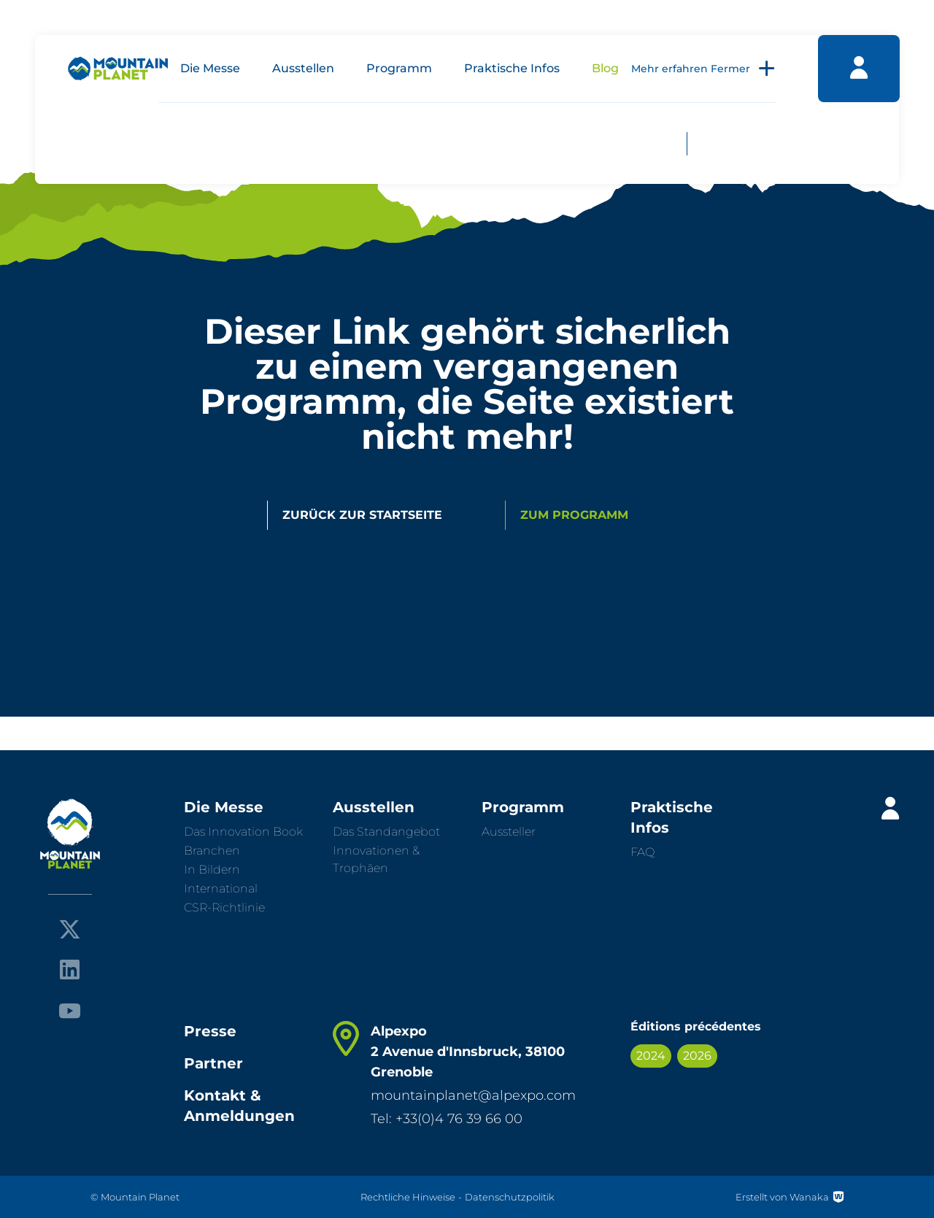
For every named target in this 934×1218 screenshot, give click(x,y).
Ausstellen (303, 68)
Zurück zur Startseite (362, 515)
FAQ (642, 852)
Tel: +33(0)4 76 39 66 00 (446, 1119)
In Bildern (212, 869)
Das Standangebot (386, 832)
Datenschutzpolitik (510, 1197)
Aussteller (509, 832)
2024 (650, 1056)
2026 (697, 1056)
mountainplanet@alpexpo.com (473, 1095)
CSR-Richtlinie (224, 907)
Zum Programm (574, 515)
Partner (213, 1063)
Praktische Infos (512, 68)
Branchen (212, 850)
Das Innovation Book (243, 832)
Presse (210, 1031)
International (221, 888)
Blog (605, 68)
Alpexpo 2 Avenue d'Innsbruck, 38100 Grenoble (468, 1051)
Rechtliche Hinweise (407, 1197)
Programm (399, 68)
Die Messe (210, 68)
